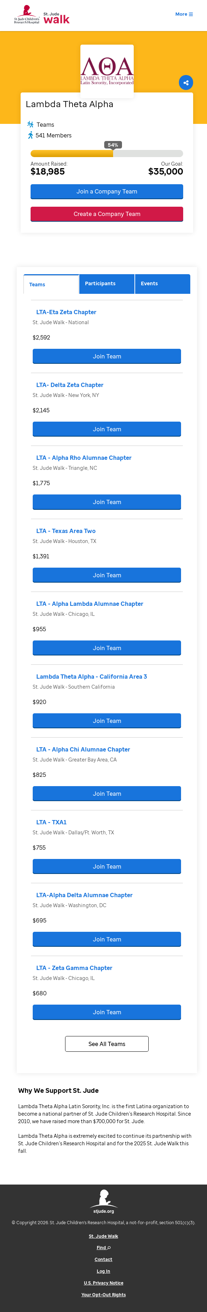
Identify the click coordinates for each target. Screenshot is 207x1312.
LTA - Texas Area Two (66, 531)
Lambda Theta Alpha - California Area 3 (91, 676)
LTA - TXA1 (51, 822)
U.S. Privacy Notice (103, 1283)
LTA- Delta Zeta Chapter (70, 385)
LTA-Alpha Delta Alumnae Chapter (84, 895)
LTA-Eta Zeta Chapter (66, 312)
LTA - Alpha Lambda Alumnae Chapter (89, 604)
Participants (100, 283)
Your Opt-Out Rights (103, 1295)
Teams (37, 284)
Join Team (107, 356)
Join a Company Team (106, 191)
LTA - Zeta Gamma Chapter (74, 968)
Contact (103, 1259)
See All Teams (107, 1044)
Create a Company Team (107, 214)
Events (149, 283)
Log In (103, 1271)
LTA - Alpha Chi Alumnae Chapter (83, 749)
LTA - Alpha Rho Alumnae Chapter (84, 458)
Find (104, 1248)
